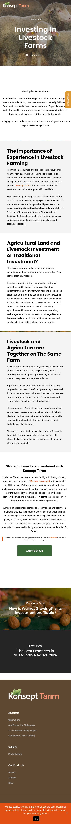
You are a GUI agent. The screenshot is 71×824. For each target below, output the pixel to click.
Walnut (11, 772)
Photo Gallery (15, 754)
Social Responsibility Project (22, 730)
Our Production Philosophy (21, 725)
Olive (10, 783)
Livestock (35, 19)
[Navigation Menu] (66, 5)
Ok (36, 819)
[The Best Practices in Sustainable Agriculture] (35, 651)
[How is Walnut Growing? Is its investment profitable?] (35, 609)
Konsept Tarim (23, 185)
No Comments (33, 55)
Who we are (14, 720)
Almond (12, 777)
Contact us (53, 538)
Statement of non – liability (21, 735)
